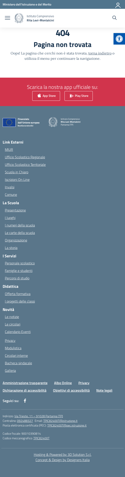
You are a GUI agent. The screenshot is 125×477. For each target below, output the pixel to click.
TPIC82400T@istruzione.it (60, 420)
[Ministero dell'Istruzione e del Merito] (27, 4)
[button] (119, 39)
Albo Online (63, 382)
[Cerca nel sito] (114, 18)
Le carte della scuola (20, 232)
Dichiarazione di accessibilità (24, 390)
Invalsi (9, 187)
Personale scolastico (20, 263)
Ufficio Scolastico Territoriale (25, 164)
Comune (11, 194)
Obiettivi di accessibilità (71, 390)
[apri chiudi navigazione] (7, 18)
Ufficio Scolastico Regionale (25, 157)
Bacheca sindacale (18, 363)
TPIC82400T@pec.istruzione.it (67, 425)
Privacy (10, 340)
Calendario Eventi (18, 331)
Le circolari (12, 324)
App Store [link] (46, 96)
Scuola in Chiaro (16, 172)
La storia (11, 247)
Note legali (104, 390)
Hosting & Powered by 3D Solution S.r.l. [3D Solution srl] (62, 454)
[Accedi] (118, 4)
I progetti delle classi (20, 301)
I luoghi (10, 217)
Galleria (10, 370)
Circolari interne (16, 355)
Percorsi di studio (17, 278)
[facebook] (25, 401)
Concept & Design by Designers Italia (63, 459)
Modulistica (13, 348)
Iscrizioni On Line (17, 179)
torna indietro (100, 53)
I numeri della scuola (20, 225)
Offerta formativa (17, 293)
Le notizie (12, 316)
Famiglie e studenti (18, 270)
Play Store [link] (78, 96)
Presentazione (15, 210)
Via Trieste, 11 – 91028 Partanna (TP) (38, 416)
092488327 (25, 420)
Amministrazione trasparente (25, 382)
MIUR (9, 149)
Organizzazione (16, 240)
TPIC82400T (41, 438)
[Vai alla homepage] (40, 18)
